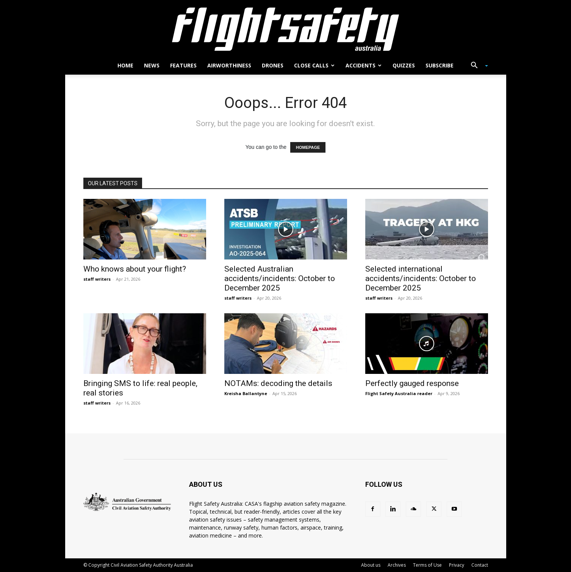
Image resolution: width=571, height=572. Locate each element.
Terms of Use (427, 565)
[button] (476, 66)
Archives (397, 565)
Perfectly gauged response (412, 383)
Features (183, 65)
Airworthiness (229, 65)
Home (125, 65)
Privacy (456, 565)
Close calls (314, 65)
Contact (479, 565)
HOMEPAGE (308, 147)
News (152, 65)
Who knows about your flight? (134, 268)
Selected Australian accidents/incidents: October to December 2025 (279, 278)
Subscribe (440, 65)
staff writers (97, 279)
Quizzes (404, 65)
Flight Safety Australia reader (398, 393)
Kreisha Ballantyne (245, 393)
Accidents (364, 65)
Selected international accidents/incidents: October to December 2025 (420, 278)
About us (370, 565)
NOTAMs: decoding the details (278, 383)
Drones (272, 65)
